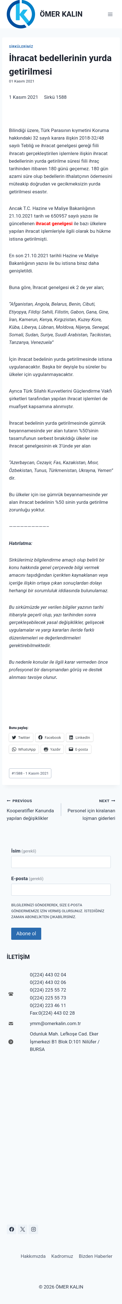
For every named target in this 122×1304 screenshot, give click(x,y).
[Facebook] (11, 1229)
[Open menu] (110, 14)
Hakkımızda (33, 1256)
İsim (23, 851)
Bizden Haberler (95, 1256)
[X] (22, 1229)
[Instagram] (33, 1229)
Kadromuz (62, 1256)
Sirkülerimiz (21, 47)
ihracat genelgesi (54, 223)
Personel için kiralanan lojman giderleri (91, 809)
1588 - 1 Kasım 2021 (30, 773)
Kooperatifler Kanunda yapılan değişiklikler (31, 809)
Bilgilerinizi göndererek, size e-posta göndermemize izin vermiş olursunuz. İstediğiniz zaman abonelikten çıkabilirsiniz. (57, 911)
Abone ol (26, 933)
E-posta (27, 878)
